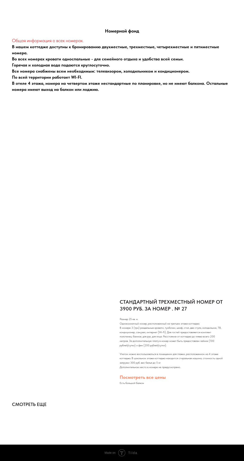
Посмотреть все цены (143, 377)
